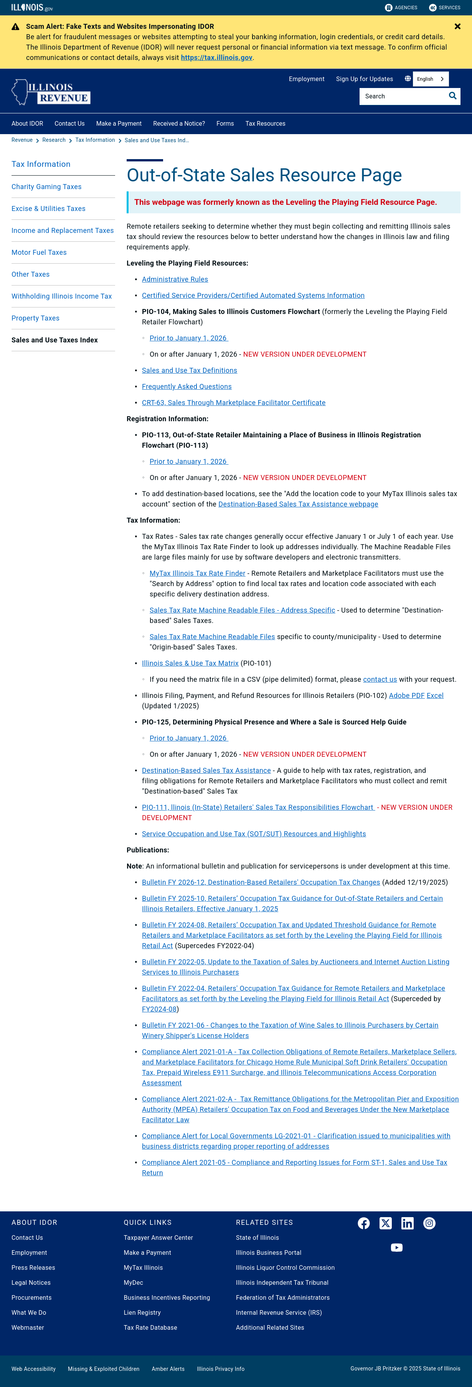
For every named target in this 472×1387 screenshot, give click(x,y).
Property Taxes (35, 318)
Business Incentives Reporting (167, 1297)
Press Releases (33, 1267)
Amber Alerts (168, 1369)
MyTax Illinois (143, 1267)
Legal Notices (31, 1282)
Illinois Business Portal (269, 1252)
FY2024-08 (159, 1009)
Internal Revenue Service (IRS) (279, 1312)
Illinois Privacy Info (220, 1369)
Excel (435, 695)
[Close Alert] (457, 27)
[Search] (410, 96)
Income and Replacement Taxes (63, 230)
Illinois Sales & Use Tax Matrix (190, 663)
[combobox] (431, 78)
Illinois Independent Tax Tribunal (282, 1282)
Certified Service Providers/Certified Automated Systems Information (253, 295)
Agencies (401, 8)
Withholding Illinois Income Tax (62, 296)
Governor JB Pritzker (376, 1368)
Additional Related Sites (270, 1327)
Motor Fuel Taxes (39, 252)
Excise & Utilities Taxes (49, 208)
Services (444, 8)
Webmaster (28, 1327)
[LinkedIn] (407, 1225)
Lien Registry (142, 1312)
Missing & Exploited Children (103, 1369)
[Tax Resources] (291, 122)
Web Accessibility (34, 1369)
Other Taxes (31, 274)
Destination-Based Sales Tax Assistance (206, 770)
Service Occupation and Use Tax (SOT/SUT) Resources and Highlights (254, 834)
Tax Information (41, 164)
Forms (225, 123)
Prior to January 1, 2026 (189, 338)
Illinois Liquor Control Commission (285, 1267)
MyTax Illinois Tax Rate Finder (198, 573)
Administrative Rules (175, 279)
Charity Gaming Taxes (47, 187)
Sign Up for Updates (364, 79)
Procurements (32, 1297)
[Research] (55, 140)
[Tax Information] (95, 140)
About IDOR (27, 123)
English (425, 79)
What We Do (29, 1312)
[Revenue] (23, 140)
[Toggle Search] (453, 96)
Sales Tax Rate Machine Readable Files (212, 637)
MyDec (134, 1282)
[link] (364, 1225)
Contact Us (69, 123)
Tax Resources (266, 123)
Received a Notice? (179, 123)
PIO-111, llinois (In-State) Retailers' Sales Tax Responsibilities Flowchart (258, 807)
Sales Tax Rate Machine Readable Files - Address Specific (242, 610)
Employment (307, 79)
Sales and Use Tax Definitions (190, 370)
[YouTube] (397, 1248)
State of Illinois (257, 1237)
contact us (380, 679)
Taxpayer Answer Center (158, 1237)
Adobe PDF (407, 695)
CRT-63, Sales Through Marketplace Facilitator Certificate (234, 403)
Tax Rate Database (151, 1327)
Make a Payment (119, 123)
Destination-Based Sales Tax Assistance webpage (298, 504)
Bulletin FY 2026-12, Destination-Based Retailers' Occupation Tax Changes (261, 882)
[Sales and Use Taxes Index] (157, 140)
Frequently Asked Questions (187, 386)
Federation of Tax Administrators (283, 1297)
